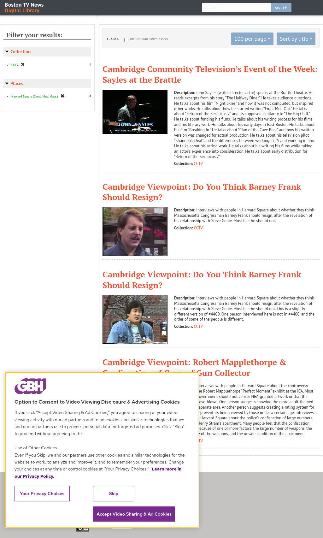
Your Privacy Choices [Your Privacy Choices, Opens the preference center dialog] (42, 493)
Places (16, 83)
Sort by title (294, 38)
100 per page (250, 38)
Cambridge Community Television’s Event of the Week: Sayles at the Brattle (210, 74)
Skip (114, 493)
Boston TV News (24, 7)
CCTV (198, 163)
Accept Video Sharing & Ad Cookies (134, 514)
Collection (20, 52)
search (281, 7)
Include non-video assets (149, 38)
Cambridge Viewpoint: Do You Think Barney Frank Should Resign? (202, 192)
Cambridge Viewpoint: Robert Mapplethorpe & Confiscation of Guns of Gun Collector (195, 367)
